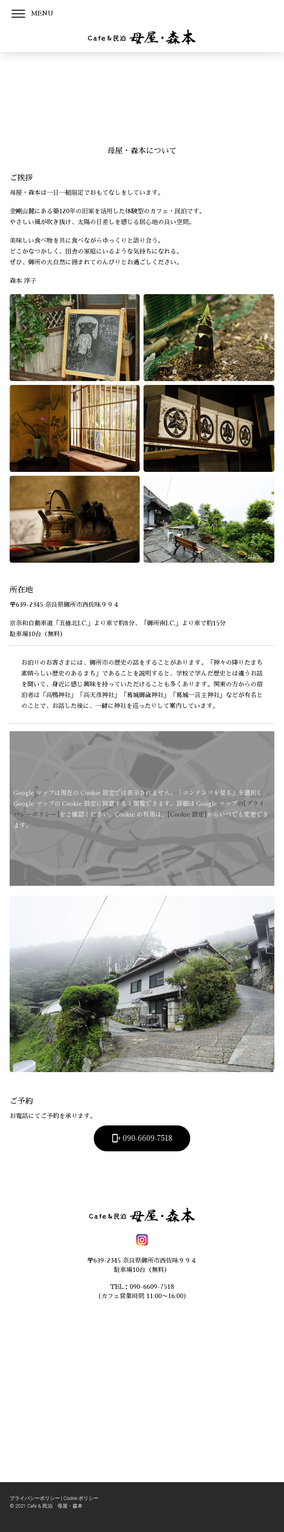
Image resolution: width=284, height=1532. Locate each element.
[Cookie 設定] (187, 814)
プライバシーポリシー (35, 1498)
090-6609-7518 (142, 1137)
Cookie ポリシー (80, 1498)
